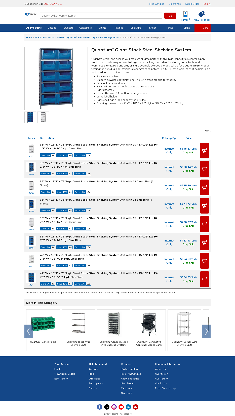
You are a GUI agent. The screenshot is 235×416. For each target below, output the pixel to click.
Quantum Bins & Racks (79, 37)
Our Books (161, 371)
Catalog (156, 3)
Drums (102, 27)
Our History (161, 367)
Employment (96, 371)
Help (91, 362)
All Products (34, 27)
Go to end (28, 320)
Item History (61, 367)
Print (205, 130)
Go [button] (170, 15)
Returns (93, 376)
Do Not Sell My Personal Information (117, 407)
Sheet (152, 27)
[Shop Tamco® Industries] (185, 15)
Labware (136, 27)
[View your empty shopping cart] (202, 28)
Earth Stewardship (165, 376)
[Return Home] (44, 16)
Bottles (52, 27)
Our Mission (161, 362)
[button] (204, 150)
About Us (160, 357)
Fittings (119, 27)
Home (29, 37)
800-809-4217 (53, 3)
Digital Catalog (129, 357)
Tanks (169, 27)
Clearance (175, 3)
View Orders (64, 362)
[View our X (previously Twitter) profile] (106, 395)
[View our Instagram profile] (114, 395)
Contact (93, 357)
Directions (94, 367)
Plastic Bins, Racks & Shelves (49, 37)
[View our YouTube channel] (121, 395)
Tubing (186, 27)
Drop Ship (188, 151)
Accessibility (126, 402)
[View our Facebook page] (99, 395)
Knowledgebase (130, 367)
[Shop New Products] (201, 15)
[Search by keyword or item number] (115, 16)
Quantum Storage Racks (106, 37)
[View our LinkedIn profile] (128, 395)
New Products (129, 371)
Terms (115, 402)
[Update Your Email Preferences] (135, 395)
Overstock (126, 381)
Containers (85, 27)
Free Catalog (131, 362)
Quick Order (192, 3)
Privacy (106, 402)
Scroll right (206, 320)
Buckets (68, 27)
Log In (207, 3)
